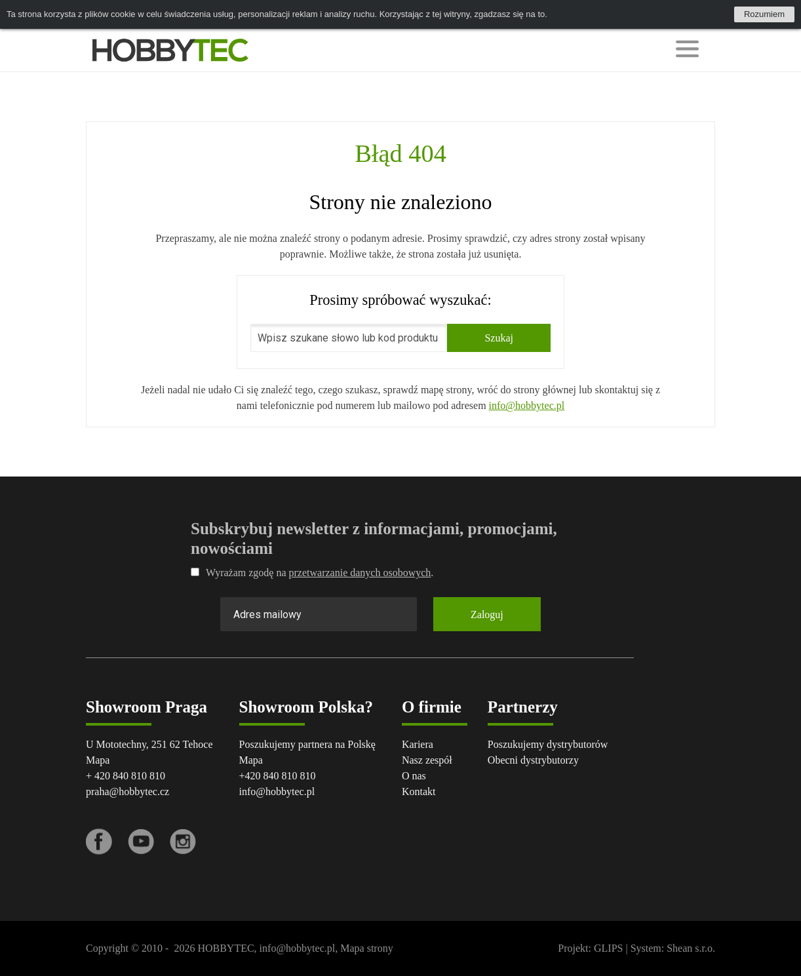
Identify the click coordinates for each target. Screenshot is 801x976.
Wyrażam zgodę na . (312, 572)
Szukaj (498, 337)
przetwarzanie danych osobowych (360, 572)
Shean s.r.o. (691, 948)
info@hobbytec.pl (527, 405)
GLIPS (608, 948)
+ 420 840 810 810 (125, 775)
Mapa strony (366, 948)
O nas (414, 775)
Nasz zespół (427, 760)
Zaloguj (487, 614)
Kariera (417, 744)
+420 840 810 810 (277, 775)
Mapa (97, 760)
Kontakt (419, 791)
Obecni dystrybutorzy (533, 760)
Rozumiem (764, 14)
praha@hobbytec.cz (127, 791)
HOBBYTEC (225, 948)
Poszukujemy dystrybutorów (548, 744)
